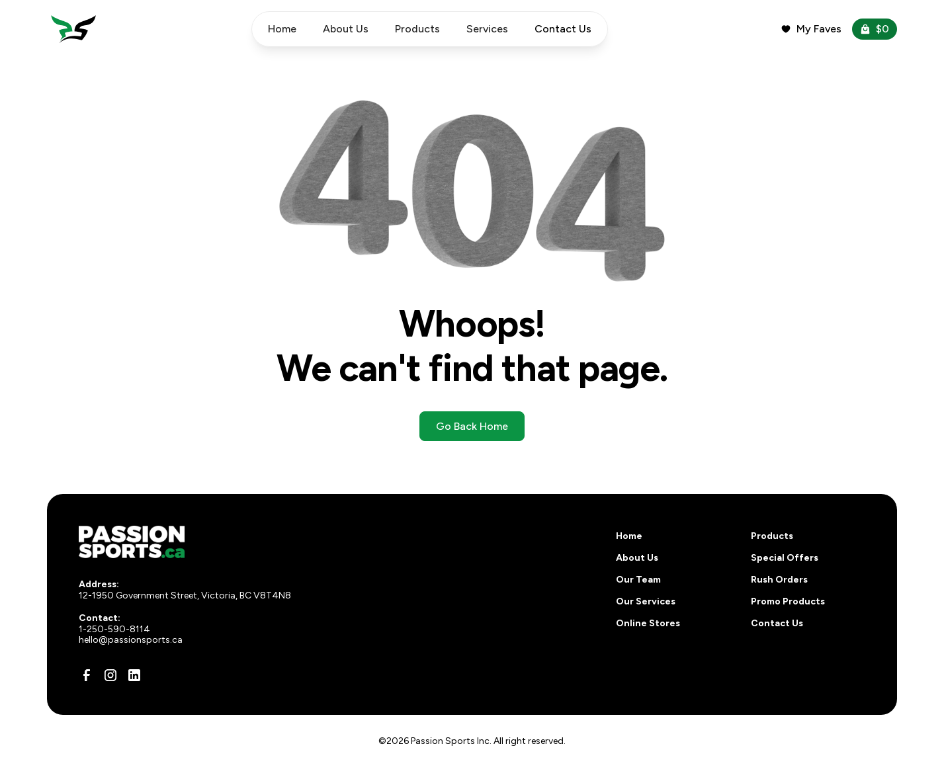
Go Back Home (472, 426)
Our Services (645, 601)
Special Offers (784, 557)
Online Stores (648, 623)
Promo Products (788, 601)
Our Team (638, 579)
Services (487, 28)
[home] (73, 29)
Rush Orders (779, 579)
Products (417, 28)
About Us (345, 28)
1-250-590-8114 (114, 629)
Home (282, 28)
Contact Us (777, 623)
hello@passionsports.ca (131, 639)
